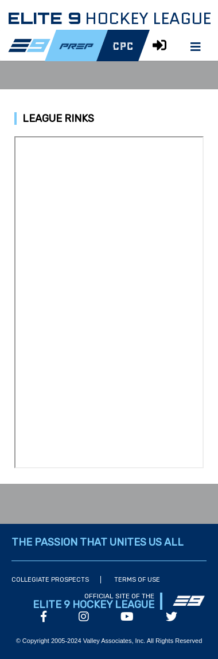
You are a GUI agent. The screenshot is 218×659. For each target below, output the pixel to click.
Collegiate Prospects (50, 579)
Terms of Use (137, 579)
